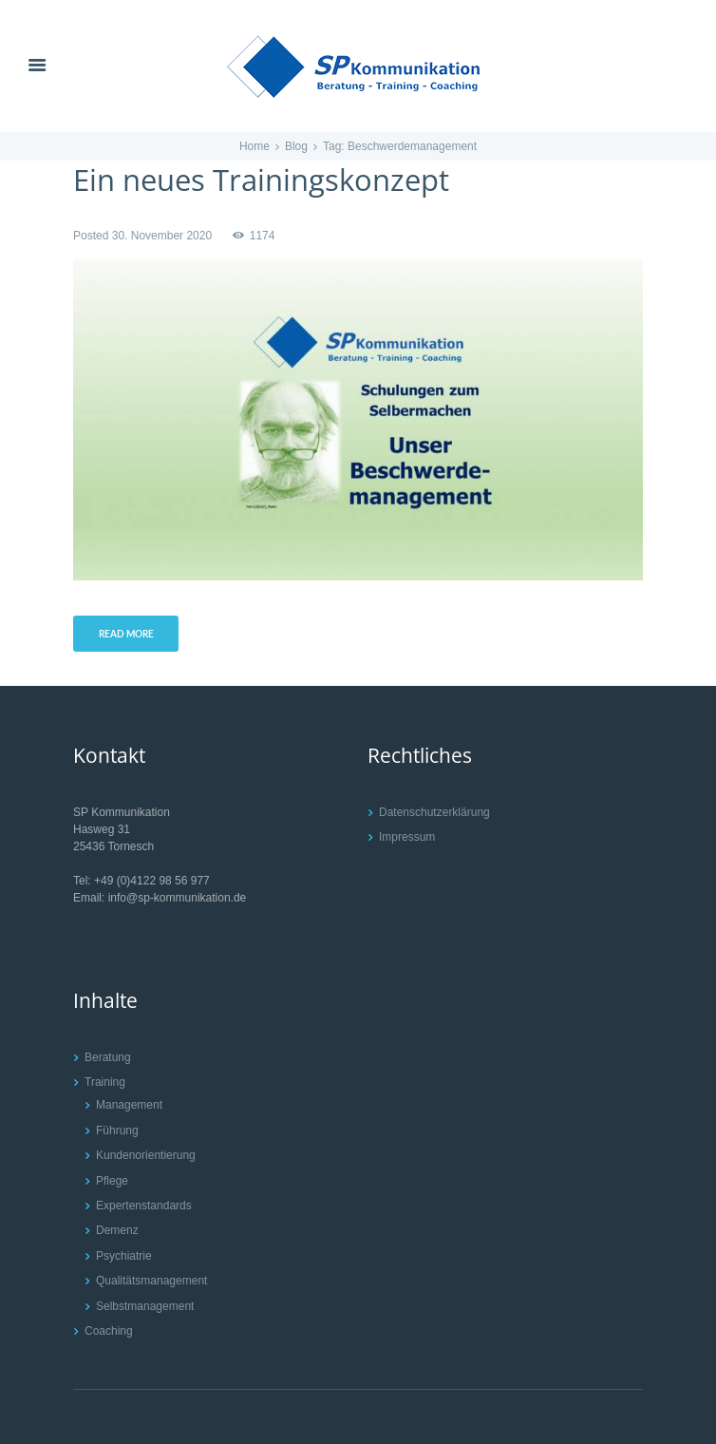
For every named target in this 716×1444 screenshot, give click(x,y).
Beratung (108, 1057)
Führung (117, 1130)
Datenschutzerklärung (434, 812)
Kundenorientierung (146, 1155)
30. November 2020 (162, 235)
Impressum (407, 837)
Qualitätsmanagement (151, 1280)
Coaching (109, 1331)
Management (129, 1105)
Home (254, 146)
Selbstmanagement (145, 1306)
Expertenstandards (144, 1205)
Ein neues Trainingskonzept (261, 180)
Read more (126, 633)
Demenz (117, 1230)
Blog (296, 146)
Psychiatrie (124, 1256)
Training (105, 1082)
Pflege (112, 1181)
